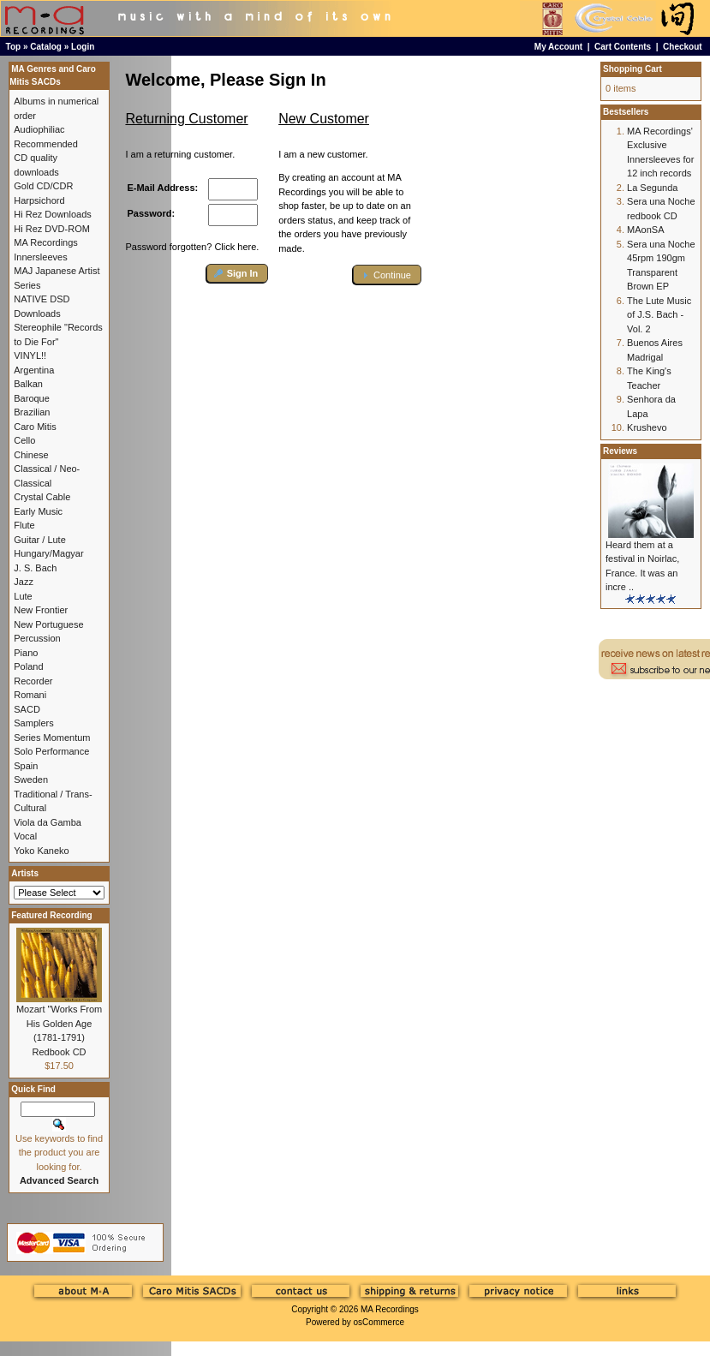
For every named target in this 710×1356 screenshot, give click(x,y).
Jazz (23, 581)
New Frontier (41, 610)
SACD (27, 709)
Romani (30, 695)
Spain (26, 766)
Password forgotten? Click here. (192, 247)
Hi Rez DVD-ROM (52, 229)
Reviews (620, 451)
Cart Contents (622, 46)
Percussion (37, 638)
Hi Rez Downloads (52, 214)
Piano (26, 653)
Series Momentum (52, 737)
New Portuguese (48, 624)
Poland (28, 666)
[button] (237, 274)
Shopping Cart (632, 69)
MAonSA (645, 229)
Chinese (31, 455)
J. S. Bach (35, 568)
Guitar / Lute (40, 540)
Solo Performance (51, 751)
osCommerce (379, 1322)
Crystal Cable (42, 497)
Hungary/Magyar (48, 553)
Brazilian (32, 412)
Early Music (38, 511)
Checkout (682, 46)
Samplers (33, 723)
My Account (558, 46)
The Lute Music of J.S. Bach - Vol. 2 (659, 315)
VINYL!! (30, 355)
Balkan (28, 384)
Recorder (33, 681)
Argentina (34, 370)
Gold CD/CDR (43, 186)
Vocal (25, 836)
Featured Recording (51, 915)
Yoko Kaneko (41, 850)
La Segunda (652, 187)
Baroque (32, 398)
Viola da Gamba (47, 822)
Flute (24, 525)
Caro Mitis (35, 426)
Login (82, 46)
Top (13, 46)
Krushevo (646, 427)
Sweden (31, 779)
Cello (24, 440)
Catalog (46, 46)
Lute (23, 596)
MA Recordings (390, 1309)
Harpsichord (39, 200)
